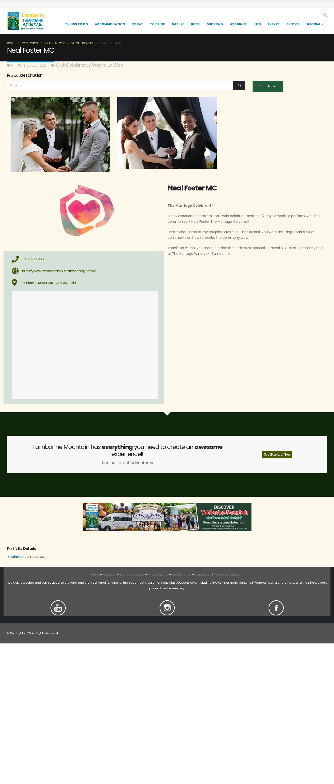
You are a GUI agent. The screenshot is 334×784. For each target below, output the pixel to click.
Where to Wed (108, 65)
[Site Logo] (27, 21)
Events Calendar (132, 575)
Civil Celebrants (73, 65)
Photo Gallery (158, 575)
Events (274, 24)
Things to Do (76, 24)
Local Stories (181, 575)
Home (195, 24)
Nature (178, 24)
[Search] (239, 85)
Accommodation (110, 24)
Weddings (238, 24)
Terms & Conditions (229, 575)
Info (257, 24)
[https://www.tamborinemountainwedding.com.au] (85, 271)
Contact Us (202, 575)
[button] (325, 15)
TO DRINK (157, 24)
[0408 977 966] (85, 259)
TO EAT (137, 24)
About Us (109, 575)
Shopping (215, 24)
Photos (293, 24)
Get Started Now (277, 454)
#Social (313, 24)
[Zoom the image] (58, 603)
